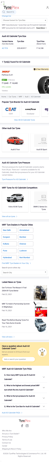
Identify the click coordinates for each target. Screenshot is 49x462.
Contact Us (6, 443)
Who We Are (6, 431)
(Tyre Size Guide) (7, 44)
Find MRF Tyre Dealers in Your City (15, 263)
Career (4, 446)
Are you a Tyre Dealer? (10, 434)
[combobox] (24, 20)
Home (3, 97)
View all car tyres (8, 216)
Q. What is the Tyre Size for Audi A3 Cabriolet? (22, 406)
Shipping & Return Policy (11, 449)
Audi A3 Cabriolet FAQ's (11, 413)
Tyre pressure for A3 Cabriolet (14, 179)
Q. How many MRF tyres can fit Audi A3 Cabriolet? (19, 377)
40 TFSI (5, 48)
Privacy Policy (7, 437)
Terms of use (7, 440)
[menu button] (2, 3)
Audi (26, 97)
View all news (7, 337)
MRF (20, 97)
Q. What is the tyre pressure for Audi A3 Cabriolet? (19, 398)
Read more (40, 28)
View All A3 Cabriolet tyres (24, 120)
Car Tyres (12, 97)
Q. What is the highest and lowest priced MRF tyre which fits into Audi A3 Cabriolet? (22, 387)
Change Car (6, 16)
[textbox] (24, 20)
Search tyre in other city (11, 268)
